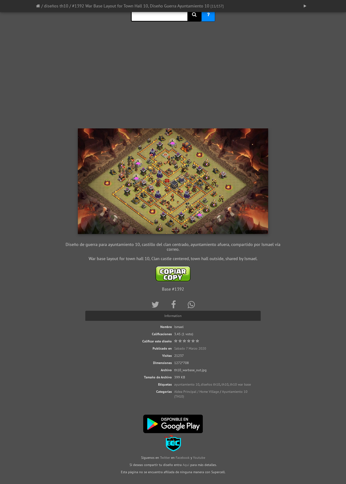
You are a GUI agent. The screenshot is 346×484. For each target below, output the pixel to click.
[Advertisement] (173, 90)
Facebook (183, 457)
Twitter (165, 457)
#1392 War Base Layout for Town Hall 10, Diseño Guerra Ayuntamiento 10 (140, 6)
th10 (225, 384)
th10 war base (240, 384)
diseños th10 (56, 6)
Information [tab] (173, 316)
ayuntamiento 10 (186, 384)
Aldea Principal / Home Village (196, 391)
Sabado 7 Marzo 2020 (190, 348)
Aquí (186, 465)
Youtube (199, 457)
